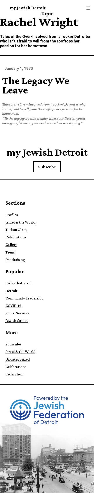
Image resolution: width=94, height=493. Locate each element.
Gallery (11, 244)
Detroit (11, 291)
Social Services (17, 313)
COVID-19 (13, 305)
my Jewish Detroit (28, 7)
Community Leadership (24, 298)
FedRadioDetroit (19, 283)
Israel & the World (20, 222)
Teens (10, 252)
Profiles (11, 215)
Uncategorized (17, 359)
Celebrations (15, 237)
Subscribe (47, 166)
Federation (14, 374)
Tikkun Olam (16, 229)
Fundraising (15, 259)
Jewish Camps (16, 320)
